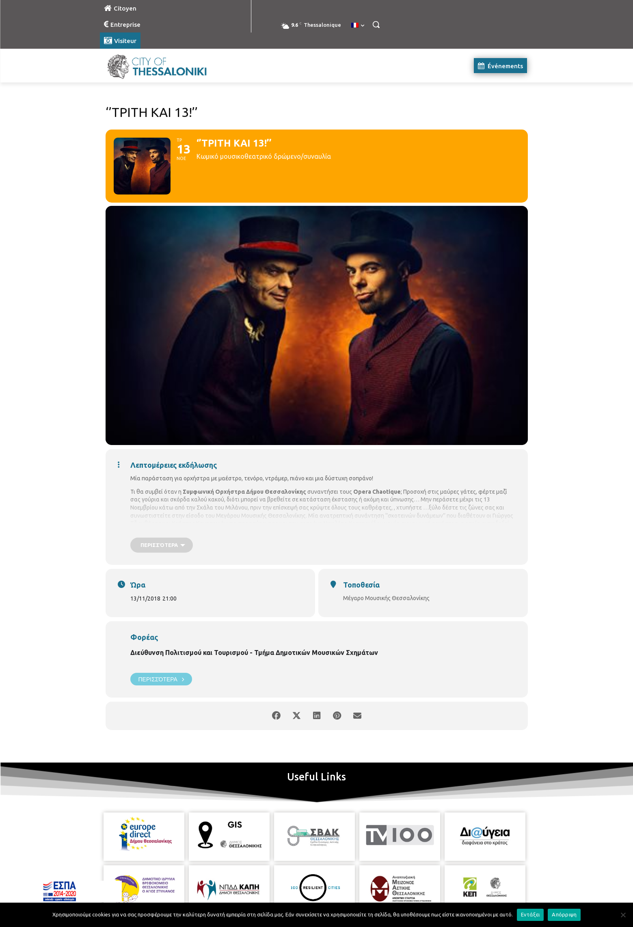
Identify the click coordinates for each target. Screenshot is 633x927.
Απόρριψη (564, 914)
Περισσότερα (161, 679)
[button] (376, 24)
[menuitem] (357, 25)
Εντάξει (530, 914)
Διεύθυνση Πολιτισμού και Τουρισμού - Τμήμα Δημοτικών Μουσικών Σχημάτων (254, 652)
